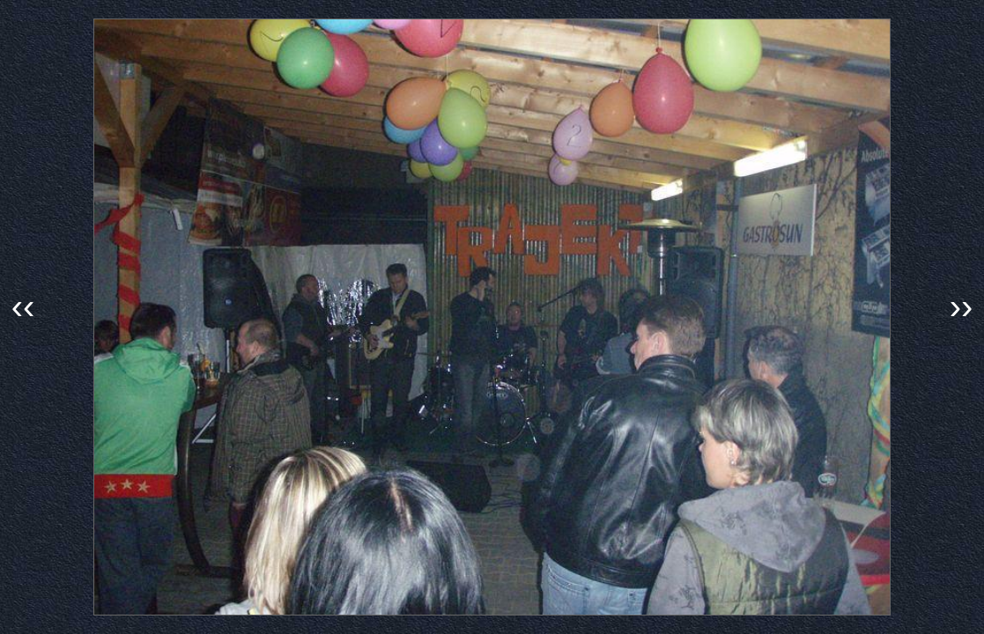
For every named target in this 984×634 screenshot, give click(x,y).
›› (961, 306)
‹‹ (23, 306)
